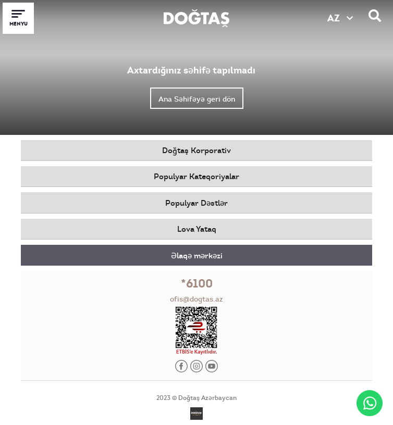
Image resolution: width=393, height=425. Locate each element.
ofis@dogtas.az (196, 299)
